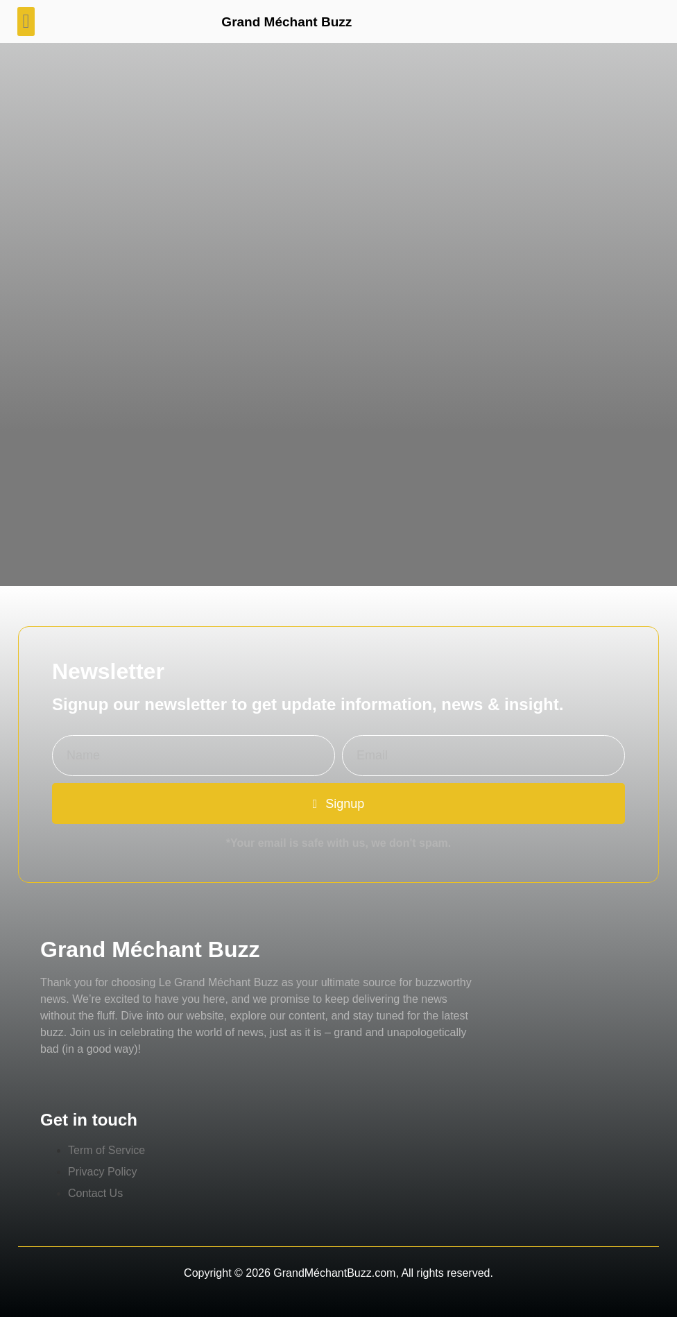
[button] (25, 21)
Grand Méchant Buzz (286, 22)
